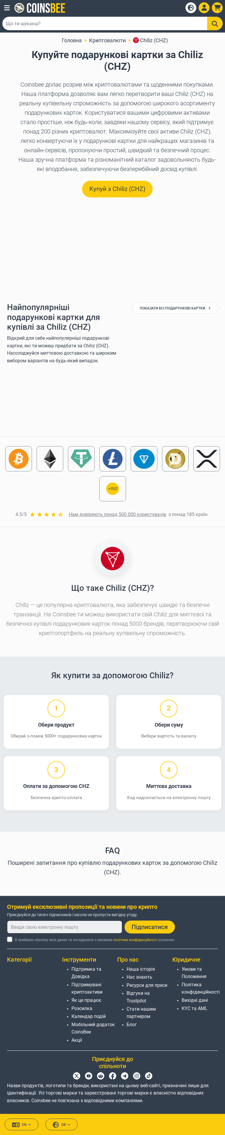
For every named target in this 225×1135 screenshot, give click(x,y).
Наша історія (141, 969)
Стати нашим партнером (141, 1012)
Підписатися (150, 927)
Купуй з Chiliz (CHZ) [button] (117, 188)
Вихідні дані (195, 1000)
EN (21, 1125)
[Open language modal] (190, 7)
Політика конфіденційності (201, 988)
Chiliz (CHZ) (150, 40)
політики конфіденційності (135, 940)
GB (61, 1125)
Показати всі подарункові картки (175, 308)
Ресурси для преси (147, 985)
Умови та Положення (194, 973)
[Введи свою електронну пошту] (64, 927)
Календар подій (88, 1016)
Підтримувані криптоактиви (87, 988)
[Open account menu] (204, 7)
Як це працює (86, 1000)
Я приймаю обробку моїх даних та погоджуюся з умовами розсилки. (95, 940)
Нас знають (139, 977)
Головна (72, 40)
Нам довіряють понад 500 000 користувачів (117, 514)
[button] (6, 8)
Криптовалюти (107, 40)
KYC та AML (194, 1008)
